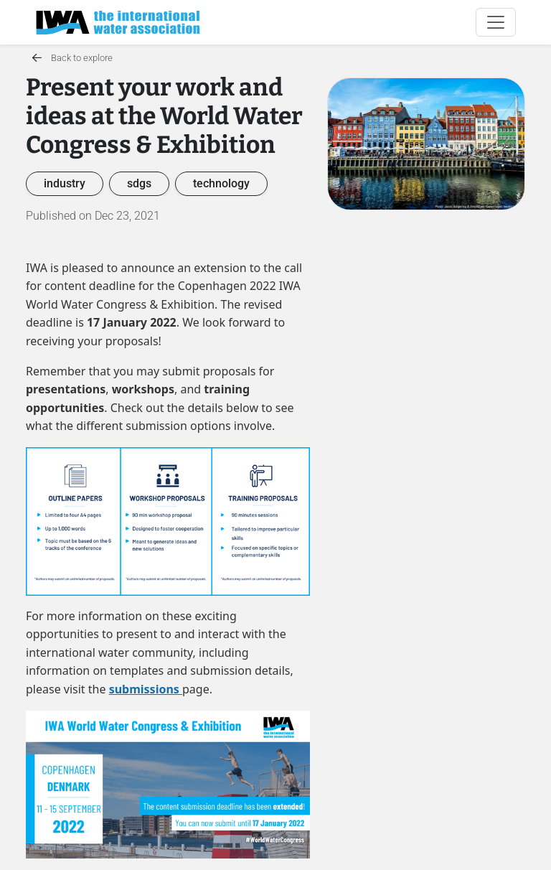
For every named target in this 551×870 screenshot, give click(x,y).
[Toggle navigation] (496, 22)
